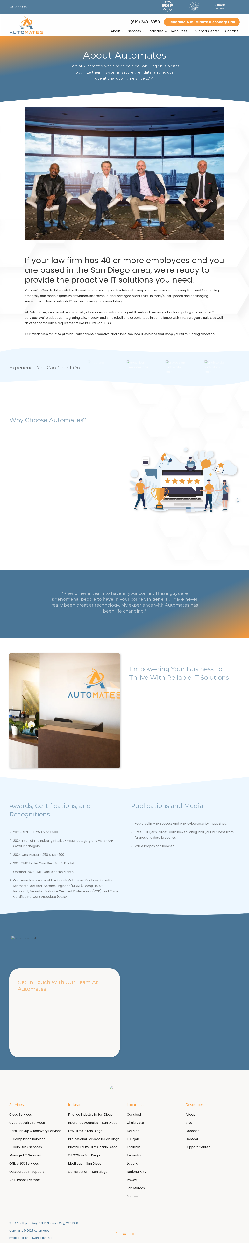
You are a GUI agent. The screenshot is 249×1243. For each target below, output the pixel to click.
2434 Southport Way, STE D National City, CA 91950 (43, 1223)
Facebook (116, 1234)
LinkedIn (124, 1234)
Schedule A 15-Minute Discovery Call (201, 21)
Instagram (133, 1234)
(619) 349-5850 (145, 22)
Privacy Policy (18, 1238)
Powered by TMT (41, 1238)
